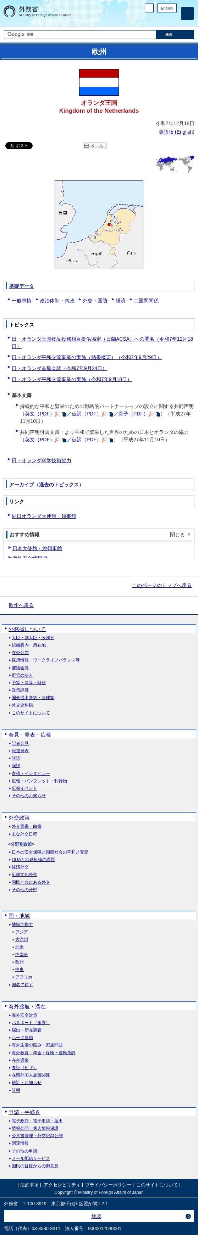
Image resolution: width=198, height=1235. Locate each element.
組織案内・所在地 (29, 645)
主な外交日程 (24, 834)
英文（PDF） (40, 414)
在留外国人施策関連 (31, 1075)
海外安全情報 (27, 558)
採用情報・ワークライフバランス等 (46, 660)
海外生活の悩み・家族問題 (37, 1045)
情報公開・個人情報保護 (35, 1128)
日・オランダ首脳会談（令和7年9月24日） (59, 368)
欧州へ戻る (21, 605)
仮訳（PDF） (86, 414)
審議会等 (20, 668)
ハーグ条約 (22, 1037)
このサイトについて (31, 713)
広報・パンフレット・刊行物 (39, 781)
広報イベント (24, 788)
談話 (16, 758)
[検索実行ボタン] (175, 34)
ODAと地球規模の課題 (33, 859)
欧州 (19, 962)
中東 (19, 969)
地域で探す (22, 924)
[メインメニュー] (187, 13)
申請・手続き (24, 1112)
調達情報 (20, 1143)
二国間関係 (146, 300)
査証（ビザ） (24, 1068)
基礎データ (21, 286)
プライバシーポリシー (108, 1185)
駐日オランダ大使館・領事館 (44, 516)
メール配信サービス (31, 1158)
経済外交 (20, 867)
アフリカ (23, 977)
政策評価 (20, 690)
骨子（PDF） (133, 414)
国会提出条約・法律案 (33, 697)
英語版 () (176, 132)
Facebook (154, 19)
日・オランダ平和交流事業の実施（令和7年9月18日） (72, 379)
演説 (16, 766)
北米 (19, 947)
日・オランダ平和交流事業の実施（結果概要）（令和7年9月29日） (87, 357)
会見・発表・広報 (30, 735)
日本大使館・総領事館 (37, 548)
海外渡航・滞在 (27, 1007)
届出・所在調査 (27, 1030)
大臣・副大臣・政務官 (33, 638)
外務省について (27, 629)
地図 (96, 1216)
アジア (21, 932)
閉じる (177, 534)
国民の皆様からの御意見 (35, 1166)
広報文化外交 (24, 874)
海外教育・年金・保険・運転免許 (44, 1053)
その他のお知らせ (29, 796)
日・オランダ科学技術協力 (41, 460)
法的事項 (29, 1185)
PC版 (149, 8)
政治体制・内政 (57, 300)
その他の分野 (24, 890)
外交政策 (19, 818)
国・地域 (19, 916)
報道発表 (20, 751)
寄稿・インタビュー (31, 773)
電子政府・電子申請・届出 (37, 1121)
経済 (121, 300)
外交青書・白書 (27, 826)
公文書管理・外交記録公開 (37, 1136)
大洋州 (21, 939)
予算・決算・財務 (29, 683)
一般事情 (22, 300)
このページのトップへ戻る (162, 585)
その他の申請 (24, 1151)
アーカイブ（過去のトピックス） (46, 484)
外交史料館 (22, 705)
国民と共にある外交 (31, 882)
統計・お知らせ (27, 1082)
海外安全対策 (24, 1015)
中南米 (21, 954)
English (167, 8)
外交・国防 (95, 300)
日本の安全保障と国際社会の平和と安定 (50, 852)
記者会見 (20, 743)
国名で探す (22, 985)
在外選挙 (20, 1060)
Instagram (163, 19)
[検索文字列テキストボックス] (80, 34)
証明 (16, 1090)
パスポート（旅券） (31, 1023)
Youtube (172, 19)
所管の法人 (22, 675)
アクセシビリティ (62, 1185)
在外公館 (20, 652)
